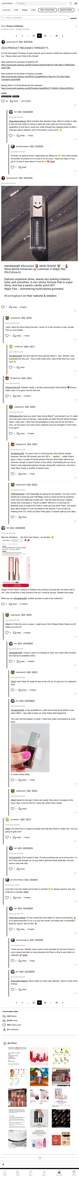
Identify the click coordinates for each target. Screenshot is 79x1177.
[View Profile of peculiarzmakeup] (25, 146)
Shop (17, 1175)
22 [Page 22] (34, 36)
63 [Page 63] (57, 36)
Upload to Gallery (66, 10)
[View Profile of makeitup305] (17, 318)
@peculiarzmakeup (17, 121)
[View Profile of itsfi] (18, 112)
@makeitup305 (15, 356)
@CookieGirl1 (15, 857)
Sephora (7, 3)
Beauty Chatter (6, 96)
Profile (16, 10)
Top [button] (3, 1164)
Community (59, 1175)
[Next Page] (62, 36)
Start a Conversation (47, 10)
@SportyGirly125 (12, 387)
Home (5, 1175)
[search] (40, 3)
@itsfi (52, 161)
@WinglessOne (16, 416)
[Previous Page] (16, 36)
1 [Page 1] (22, 36)
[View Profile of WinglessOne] (18, 378)
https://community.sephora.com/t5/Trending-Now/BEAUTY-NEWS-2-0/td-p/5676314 (37, 88)
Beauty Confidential (15, 26)
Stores (74, 1175)
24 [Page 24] (45, 36)
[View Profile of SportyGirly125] (14, 42)
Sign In (44, 1173)
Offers (30, 1175)
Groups (24, 10)
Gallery (33, 10)
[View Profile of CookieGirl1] (21, 346)
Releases (15, 96)
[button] (3, 101)
